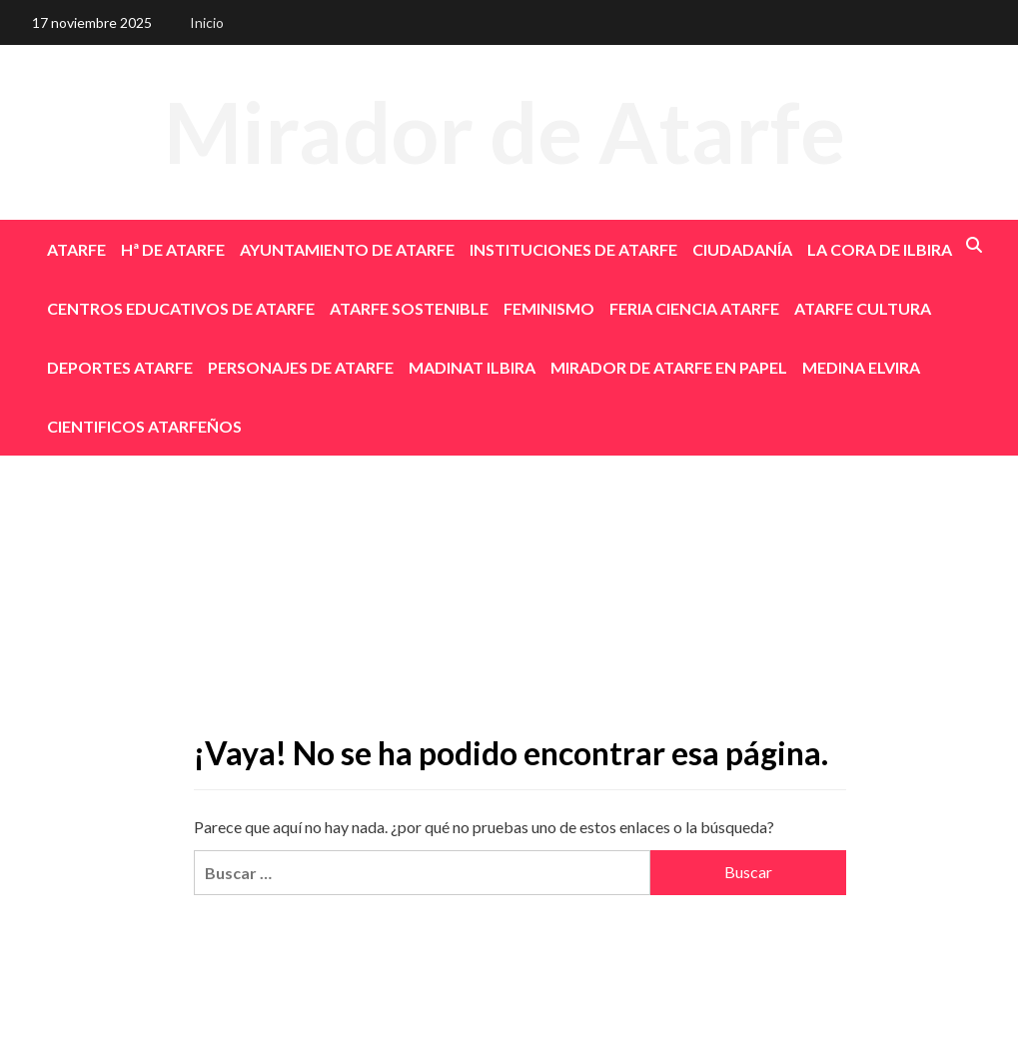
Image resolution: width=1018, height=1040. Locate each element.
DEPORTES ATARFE (120, 367)
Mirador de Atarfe (504, 131)
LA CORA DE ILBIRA (879, 249)
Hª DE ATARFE (173, 249)
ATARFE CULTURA (862, 308)
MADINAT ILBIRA (472, 367)
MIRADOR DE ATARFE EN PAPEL (668, 367)
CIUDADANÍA (742, 249)
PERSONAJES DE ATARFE (301, 367)
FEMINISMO (549, 308)
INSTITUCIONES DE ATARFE (573, 249)
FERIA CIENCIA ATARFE (694, 308)
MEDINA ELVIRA (861, 367)
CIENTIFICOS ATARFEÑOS (144, 426)
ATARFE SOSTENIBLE (409, 308)
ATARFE (76, 249)
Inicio (207, 22)
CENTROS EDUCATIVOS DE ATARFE (181, 308)
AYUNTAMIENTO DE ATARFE (347, 249)
